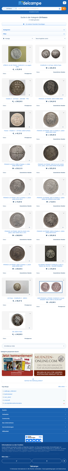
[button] (59, 8)
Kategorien (6, 30)
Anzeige (6, 38)
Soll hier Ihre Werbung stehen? (33, 379)
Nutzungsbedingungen (49, 469)
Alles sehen (62, 386)
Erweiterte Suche (34, 12)
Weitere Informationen (26, 456)
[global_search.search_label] (39, 8)
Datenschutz (62, 469)
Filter (4, 34)
